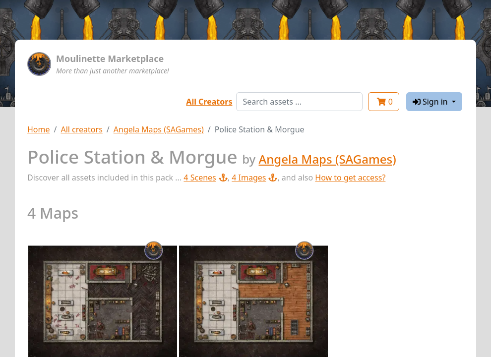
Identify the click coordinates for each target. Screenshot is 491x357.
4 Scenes (205, 177)
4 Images (254, 177)
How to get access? (350, 177)
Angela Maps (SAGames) (159, 129)
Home (38, 129)
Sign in (431, 101)
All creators (81, 129)
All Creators (209, 101)
